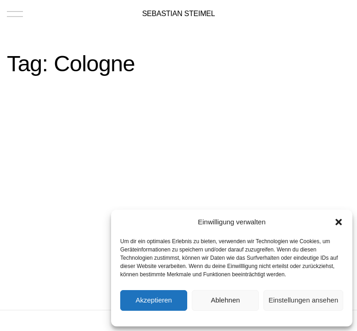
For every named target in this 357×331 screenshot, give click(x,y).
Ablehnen (225, 300)
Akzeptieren (153, 300)
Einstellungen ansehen (303, 300)
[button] (338, 222)
